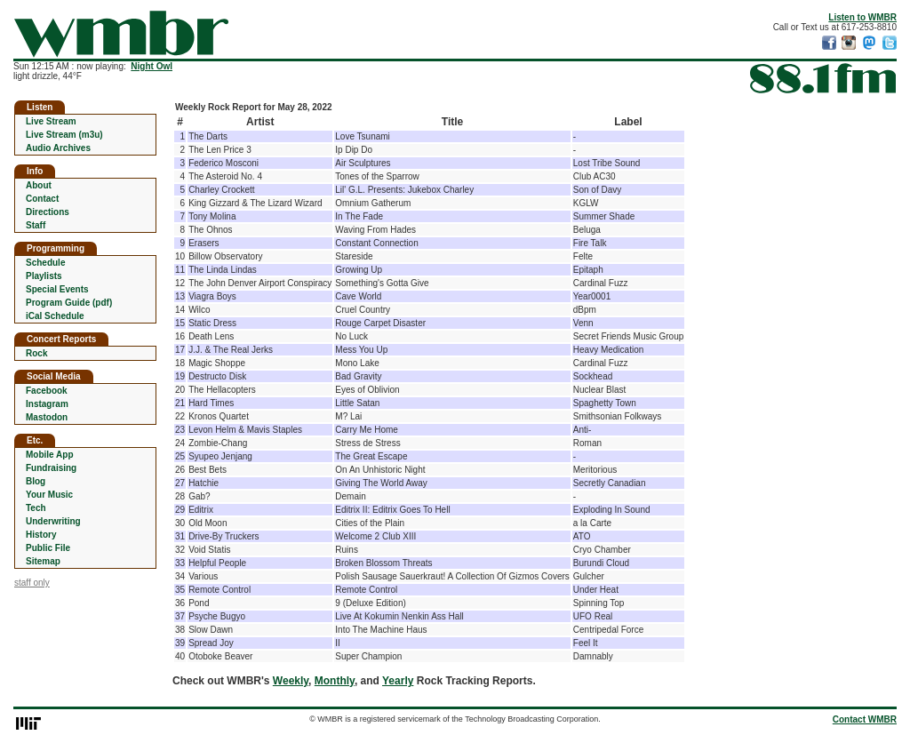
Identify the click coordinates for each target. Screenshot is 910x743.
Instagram (47, 404)
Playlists (44, 276)
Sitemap (43, 561)
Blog (35, 481)
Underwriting (53, 521)
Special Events (57, 289)
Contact (42, 199)
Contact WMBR (865, 719)
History (41, 534)
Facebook (47, 390)
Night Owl (151, 66)
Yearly (397, 681)
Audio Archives (58, 148)
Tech (36, 508)
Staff (35, 225)
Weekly (290, 681)
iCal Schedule (55, 316)
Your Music (49, 494)
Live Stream (51, 121)
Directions (47, 212)
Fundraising (51, 468)
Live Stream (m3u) (64, 135)
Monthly (335, 681)
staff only (32, 582)
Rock (36, 353)
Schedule (45, 263)
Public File (48, 548)
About (39, 185)
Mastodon (47, 417)
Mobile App (50, 454)
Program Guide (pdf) (69, 303)
